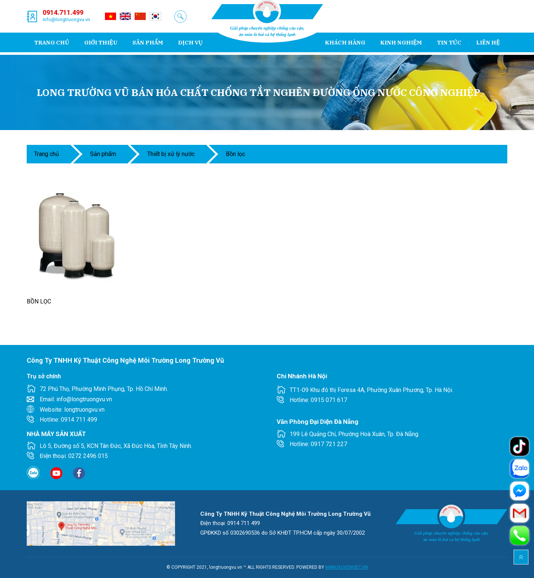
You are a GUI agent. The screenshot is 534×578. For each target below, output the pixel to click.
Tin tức (449, 42)
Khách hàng (345, 42)
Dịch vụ (190, 42)
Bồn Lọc (235, 153)
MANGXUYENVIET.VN (346, 567)
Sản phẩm (147, 42)
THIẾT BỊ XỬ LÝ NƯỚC (171, 153)
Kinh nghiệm (401, 42)
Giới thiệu (101, 42)
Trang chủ (51, 42)
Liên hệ (488, 42)
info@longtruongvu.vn (66, 19)
